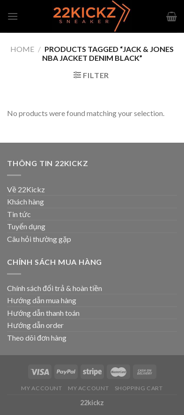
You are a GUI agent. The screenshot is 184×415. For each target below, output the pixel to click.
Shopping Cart (139, 388)
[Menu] (12, 16)
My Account (41, 388)
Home (22, 48)
